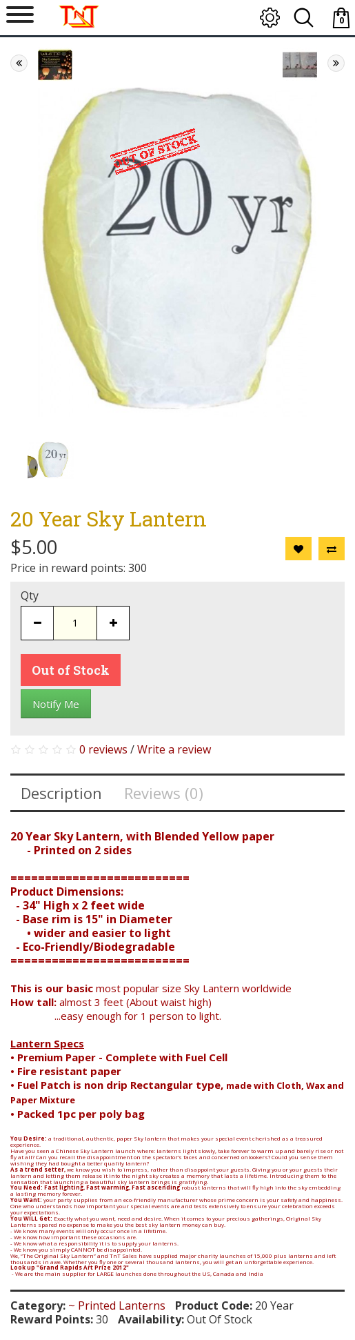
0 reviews (103, 749)
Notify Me (55, 704)
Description (61, 792)
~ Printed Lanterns (116, 1305)
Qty (30, 595)
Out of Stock (71, 670)
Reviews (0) (163, 792)
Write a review (174, 749)
